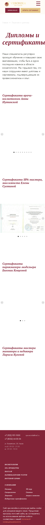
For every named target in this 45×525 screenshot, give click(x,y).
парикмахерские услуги (15, 475)
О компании (10, 485)
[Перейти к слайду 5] (22, 152)
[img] (15, 3)
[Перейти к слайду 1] (18, 236)
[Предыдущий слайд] (2, 134)
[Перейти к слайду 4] (20, 152)
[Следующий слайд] (43, 134)
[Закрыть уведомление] (43, 507)
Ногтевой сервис (12, 478)
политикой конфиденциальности (16, 520)
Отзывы (7, 489)
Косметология (11, 464)
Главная (5, 22)
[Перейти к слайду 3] (18, 152)
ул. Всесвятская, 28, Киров (13, 443)
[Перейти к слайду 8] (28, 152)
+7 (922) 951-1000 (12, 435)
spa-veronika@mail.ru (32, 435)
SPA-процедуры (11, 468)
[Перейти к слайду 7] (26, 152)
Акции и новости (32, 495)
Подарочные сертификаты (15, 499)
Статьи (29, 492)
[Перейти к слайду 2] (16, 152)
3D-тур (29, 489)
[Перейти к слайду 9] (31, 152)
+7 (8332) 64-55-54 (12, 439)
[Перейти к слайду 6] (24, 152)
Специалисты (9, 492)
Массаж (8, 471)
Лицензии (8, 495)
